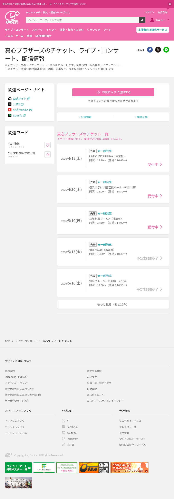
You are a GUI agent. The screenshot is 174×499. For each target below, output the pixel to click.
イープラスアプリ (14, 420)
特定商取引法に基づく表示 (19, 388)
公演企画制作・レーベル (132, 444)
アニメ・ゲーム (14, 36)
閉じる (170, 4)
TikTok (70, 444)
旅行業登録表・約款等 (17, 400)
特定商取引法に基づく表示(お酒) (23, 394)
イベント (51, 30)
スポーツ (37, 30)
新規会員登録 (94, 371)
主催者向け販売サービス (152, 30)
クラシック (93, 30)
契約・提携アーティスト (132, 438)
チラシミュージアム (16, 432)
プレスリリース (127, 427)
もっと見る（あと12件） (113, 304)
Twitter (158, 50)
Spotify (17, 115)
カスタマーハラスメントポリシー (105, 400)
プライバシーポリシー (17, 382)
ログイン (149, 12)
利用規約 (10, 371)
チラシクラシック (15, 427)
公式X (16, 104)
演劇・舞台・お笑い (72, 30)
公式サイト (19, 98)
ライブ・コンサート (17, 30)
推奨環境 (92, 388)
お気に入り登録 (50, 145)
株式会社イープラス (130, 420)
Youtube (71, 432)
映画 (29, 36)
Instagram (72, 438)
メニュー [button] (160, 19)
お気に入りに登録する (116, 92)
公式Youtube (20, 110)
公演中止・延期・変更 (99, 382)
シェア (150, 50)
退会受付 (92, 376)
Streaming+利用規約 (16, 376)
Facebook (72, 427)
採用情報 (124, 432)
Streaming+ (43, 36)
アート (107, 30)
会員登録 (162, 12)
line (166, 50)
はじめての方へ (95, 394)
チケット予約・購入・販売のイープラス (48, 12)
